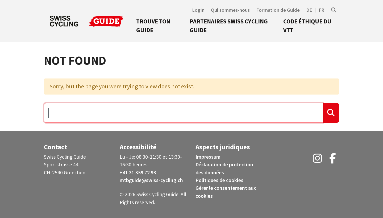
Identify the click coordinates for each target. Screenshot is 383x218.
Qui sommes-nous (230, 10)
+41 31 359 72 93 (138, 172)
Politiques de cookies (219, 180)
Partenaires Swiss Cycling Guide (229, 26)
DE (309, 10)
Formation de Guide (278, 10)
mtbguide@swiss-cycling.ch (151, 180)
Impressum (207, 157)
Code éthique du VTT (307, 26)
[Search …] (183, 113)
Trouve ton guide (153, 26)
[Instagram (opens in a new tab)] (317, 160)
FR (321, 10)
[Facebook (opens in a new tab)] (332, 160)
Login (198, 10)
